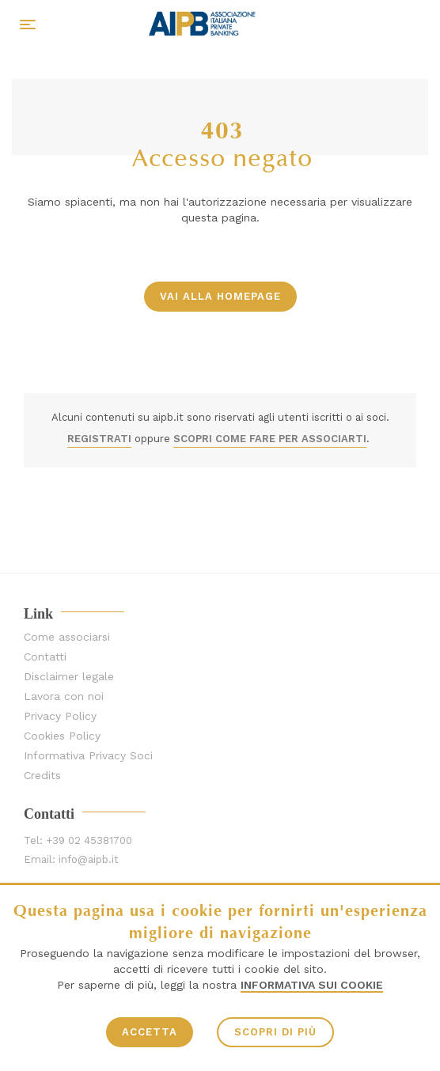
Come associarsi (67, 637)
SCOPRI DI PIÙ (275, 1032)
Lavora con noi (64, 696)
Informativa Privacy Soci (88, 756)
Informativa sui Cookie (312, 984)
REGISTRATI (99, 439)
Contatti (45, 657)
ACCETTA (149, 1032)
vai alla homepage (220, 296)
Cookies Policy (62, 736)
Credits (42, 775)
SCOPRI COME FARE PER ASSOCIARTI (269, 439)
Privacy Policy (60, 716)
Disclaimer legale (69, 677)
